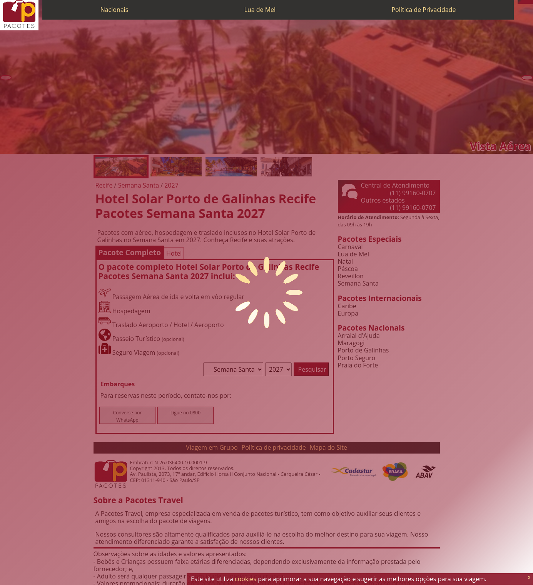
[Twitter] (527, 2)
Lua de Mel (260, 9)
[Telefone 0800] (519, 2)
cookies (245, 579)
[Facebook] (531, 2)
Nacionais (114, 9)
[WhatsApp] (523, 2)
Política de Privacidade (423, 9)
